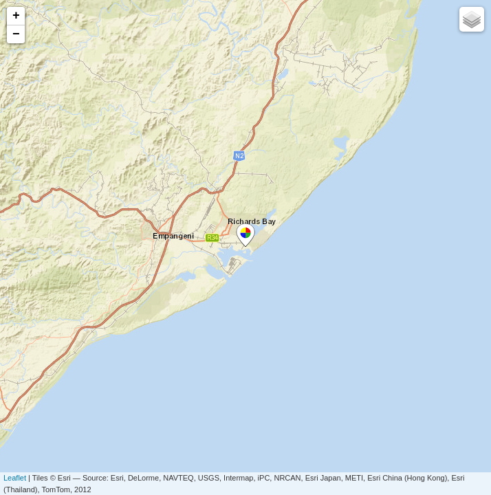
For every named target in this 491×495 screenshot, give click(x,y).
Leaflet (14, 478)
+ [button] (16, 16)
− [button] (16, 34)
